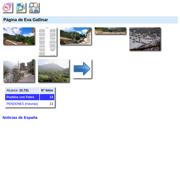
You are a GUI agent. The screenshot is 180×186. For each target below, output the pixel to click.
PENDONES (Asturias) (22, 104)
